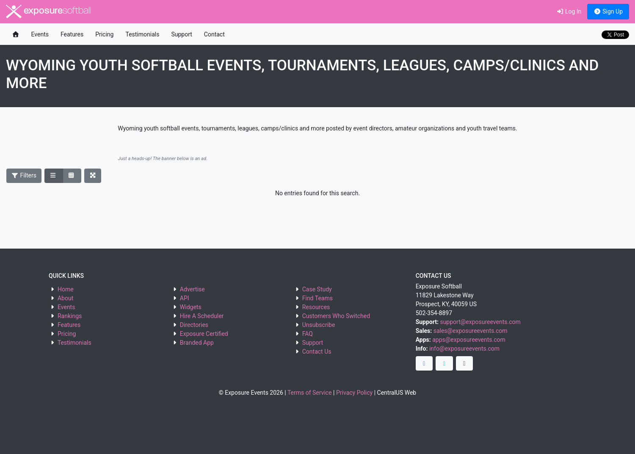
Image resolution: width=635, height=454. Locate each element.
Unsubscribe (318, 324)
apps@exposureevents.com (468, 339)
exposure (48, 11)
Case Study (317, 289)
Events (40, 34)
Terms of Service (309, 392)
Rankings (70, 316)
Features (72, 34)
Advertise (192, 289)
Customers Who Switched (336, 316)
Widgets (191, 307)
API (184, 298)
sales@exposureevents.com (470, 330)
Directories (194, 324)
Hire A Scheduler (202, 316)
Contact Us (316, 351)
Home (66, 289)
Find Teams (317, 298)
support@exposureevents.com (480, 321)
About (65, 298)
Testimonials (142, 34)
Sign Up (608, 11)
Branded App (197, 342)
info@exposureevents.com (464, 348)
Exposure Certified (204, 333)
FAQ (307, 333)
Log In (568, 11)
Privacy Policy (354, 392)
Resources (316, 307)
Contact (214, 34)
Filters (24, 175)
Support (181, 34)
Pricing (104, 34)
